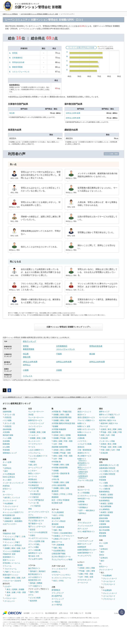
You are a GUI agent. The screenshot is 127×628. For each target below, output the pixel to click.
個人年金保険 (104, 530)
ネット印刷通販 (84, 493)
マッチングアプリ (84, 556)
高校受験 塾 (56, 432)
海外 (37, 592)
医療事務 (60, 527)
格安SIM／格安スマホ (107, 420)
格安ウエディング (84, 544)
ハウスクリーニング (36, 423)
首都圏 (7, 548)
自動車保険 (7, 412)
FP (54, 527)
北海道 (56, 435)
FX (4, 492)
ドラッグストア (58, 593)
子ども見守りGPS (35, 559)
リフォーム (7, 566)
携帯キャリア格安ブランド (109, 415)
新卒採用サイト (84, 464)
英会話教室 (56, 518)
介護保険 (102, 524)
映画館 (80, 565)
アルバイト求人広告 (85, 480)
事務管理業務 (17, 67)
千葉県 (59, 354)
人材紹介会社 (83, 472)
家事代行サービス (35, 420)
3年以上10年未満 (30, 362)
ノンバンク (15, 498)
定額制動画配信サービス (37, 518)
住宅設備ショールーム (11, 563)
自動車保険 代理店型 (107, 468)
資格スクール (57, 542)
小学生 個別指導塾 (59, 485)
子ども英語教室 (58, 512)
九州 (23, 548)
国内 (31, 592)
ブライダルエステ (84, 523)
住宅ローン (7, 489)
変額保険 (102, 533)
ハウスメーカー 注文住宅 (12, 581)
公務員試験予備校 (58, 554)
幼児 (55, 515)
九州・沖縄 (57, 444)
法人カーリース (84, 490)
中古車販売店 (33, 485)
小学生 (69, 494)
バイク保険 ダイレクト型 (109, 471)
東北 (8, 589)
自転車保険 (7, 429)
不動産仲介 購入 (9, 539)
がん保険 (6, 447)
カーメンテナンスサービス (38, 512)
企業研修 (81, 502)
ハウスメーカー (10, 598)
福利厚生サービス (35, 553)
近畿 (18, 548)
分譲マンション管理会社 (12, 545)
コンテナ (33, 459)
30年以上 (27, 365)
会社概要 (27, 613)
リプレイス (27, 376)
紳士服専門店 (57, 596)
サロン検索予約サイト (86, 531)
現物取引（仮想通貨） (13, 518)
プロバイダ (103, 426)
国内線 (32, 583)
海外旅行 (42, 571)
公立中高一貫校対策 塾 (60, 473)
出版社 (32, 535)
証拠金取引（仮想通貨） (14, 521)
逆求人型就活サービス (86, 417)
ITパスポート (65, 539)
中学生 (62, 494)
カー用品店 (56, 602)
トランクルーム (34, 453)
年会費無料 (8, 504)
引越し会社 (32, 465)
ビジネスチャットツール (87, 496)
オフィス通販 (33, 547)
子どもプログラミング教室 (62, 559)
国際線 (39, 583)
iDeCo (101, 555)
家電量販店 (56, 590)
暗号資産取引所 (9, 515)
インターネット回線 (107, 441)
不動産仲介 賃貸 (9, 554)
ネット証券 (7, 462)
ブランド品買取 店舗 (36, 541)
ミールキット (33, 435)
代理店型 (7, 417)
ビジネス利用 (35, 598)
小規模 (26, 370)
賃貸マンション (9, 560)
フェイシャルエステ (85, 526)
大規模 (59, 370)
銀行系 (7, 498)
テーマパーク (83, 583)
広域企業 (104, 438)
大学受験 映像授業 (59, 429)
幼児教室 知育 (57, 503)
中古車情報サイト (35, 482)
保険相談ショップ (10, 453)
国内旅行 (33, 571)
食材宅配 (31, 429)
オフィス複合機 (34, 550)
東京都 (92, 354)
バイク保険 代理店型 (107, 474)
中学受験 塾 (56, 462)
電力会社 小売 (33, 556)
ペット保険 (7, 438)
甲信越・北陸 (65, 438)
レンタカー (32, 471)
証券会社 (7, 468)
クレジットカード (10, 501)
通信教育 (55, 491)
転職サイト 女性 (84, 426)
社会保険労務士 (66, 533)
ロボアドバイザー (10, 524)
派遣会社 (81, 447)
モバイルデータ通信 (107, 417)
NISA (5, 465)
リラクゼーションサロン (61, 575)
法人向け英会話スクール (61, 557)
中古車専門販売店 (37, 488)
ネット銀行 (7, 480)
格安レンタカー (34, 473)
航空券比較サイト (35, 574)
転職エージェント (84, 432)
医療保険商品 (104, 492)
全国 (91, 577)
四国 (102, 435)
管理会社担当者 (18, 62)
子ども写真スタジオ (36, 521)
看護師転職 (82, 435)
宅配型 (32, 462)
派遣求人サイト (84, 453)
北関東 (14, 589)
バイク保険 (7, 420)
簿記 (60, 530)
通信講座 (55, 524)
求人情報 (88, 613)
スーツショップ (58, 599)
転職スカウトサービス (86, 429)
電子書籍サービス (35, 524)
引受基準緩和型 (107, 498)
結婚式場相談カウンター (87, 550)
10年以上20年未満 (73, 113)
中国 (120, 432)
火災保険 (6, 432)
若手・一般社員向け (87, 510)
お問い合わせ (63, 613)
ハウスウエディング (85, 541)
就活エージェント (84, 412)
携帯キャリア (104, 412)
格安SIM (104, 423)
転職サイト (82, 423)
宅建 (55, 530)
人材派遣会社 (83, 477)
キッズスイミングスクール (61, 578)
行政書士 (56, 536)
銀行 (6, 471)
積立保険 (102, 536)
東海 (13, 548)
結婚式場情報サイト (85, 553)
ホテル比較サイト (35, 577)
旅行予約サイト (34, 568)
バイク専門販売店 (37, 500)
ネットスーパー (34, 441)
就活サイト (82, 415)
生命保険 (6, 441)
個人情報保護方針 (51, 613)
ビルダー (7, 586)
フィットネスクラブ (59, 569)
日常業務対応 (17, 58)
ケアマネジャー (68, 536)
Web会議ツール (84, 499)
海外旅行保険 (8, 435)
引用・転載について (76, 613)
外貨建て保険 (104, 521)
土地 (23, 536)
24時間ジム (56, 572)
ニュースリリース (37, 613)
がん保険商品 (104, 509)
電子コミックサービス (37, 527)
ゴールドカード (10, 509)
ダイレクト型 (9, 415)
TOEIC (56, 533)
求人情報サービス (84, 456)
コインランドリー (35, 426)
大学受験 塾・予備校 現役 (62, 412)
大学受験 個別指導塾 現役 (62, 417)
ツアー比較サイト (35, 586)
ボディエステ (83, 529)
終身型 (103, 495)
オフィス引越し (34, 544)
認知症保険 (103, 518)
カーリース (32, 476)
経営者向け (83, 504)
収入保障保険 (106, 506)
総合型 (32, 530)
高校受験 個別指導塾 (60, 447)
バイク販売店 (33, 497)
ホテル (30, 595)
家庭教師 (55, 497)
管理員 (14, 53)
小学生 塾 (55, 479)
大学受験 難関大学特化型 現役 (63, 423)
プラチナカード (109, 584)
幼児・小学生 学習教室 (60, 500)
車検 (30, 509)
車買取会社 (32, 479)
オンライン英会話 (58, 521)
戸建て (17, 536)
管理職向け (83, 507)
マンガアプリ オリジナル (38, 538)
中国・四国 (21, 592)
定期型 (110, 495)
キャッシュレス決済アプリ (13, 512)
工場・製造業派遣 (84, 450)
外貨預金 (6, 486)
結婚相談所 (82, 547)
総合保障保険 (104, 527)
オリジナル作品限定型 (38, 532)
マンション (8, 536)
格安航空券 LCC (34, 580)
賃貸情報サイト (9, 557)
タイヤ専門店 (57, 605)
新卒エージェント (84, 468)
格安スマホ (113, 423)
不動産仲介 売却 (9, 533)
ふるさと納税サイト (36, 450)
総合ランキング (29, 341)
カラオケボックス (84, 580)
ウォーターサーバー (36, 412)
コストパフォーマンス (20, 72)
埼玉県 (12, 113)
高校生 (56, 494)
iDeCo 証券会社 (9, 477)
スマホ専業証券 (9, 474)
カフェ (30, 515)
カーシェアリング (35, 468)
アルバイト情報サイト (86, 420)
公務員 (56, 539)
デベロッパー (9, 601)
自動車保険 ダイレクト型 (109, 465)
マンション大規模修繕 (11, 551)
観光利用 (33, 601)
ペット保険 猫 (104, 489)
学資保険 (6, 450)
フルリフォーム (10, 569)
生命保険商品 (104, 501)
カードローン (8, 495)
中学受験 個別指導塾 (60, 468)
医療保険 (6, 444)
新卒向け (82, 513)
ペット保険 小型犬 (106, 486)
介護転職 (81, 438)
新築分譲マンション (10, 575)
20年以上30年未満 (73, 118)
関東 (93, 568)
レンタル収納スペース (38, 456)
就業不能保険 (104, 515)
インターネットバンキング (13, 483)
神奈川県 (26, 357)
